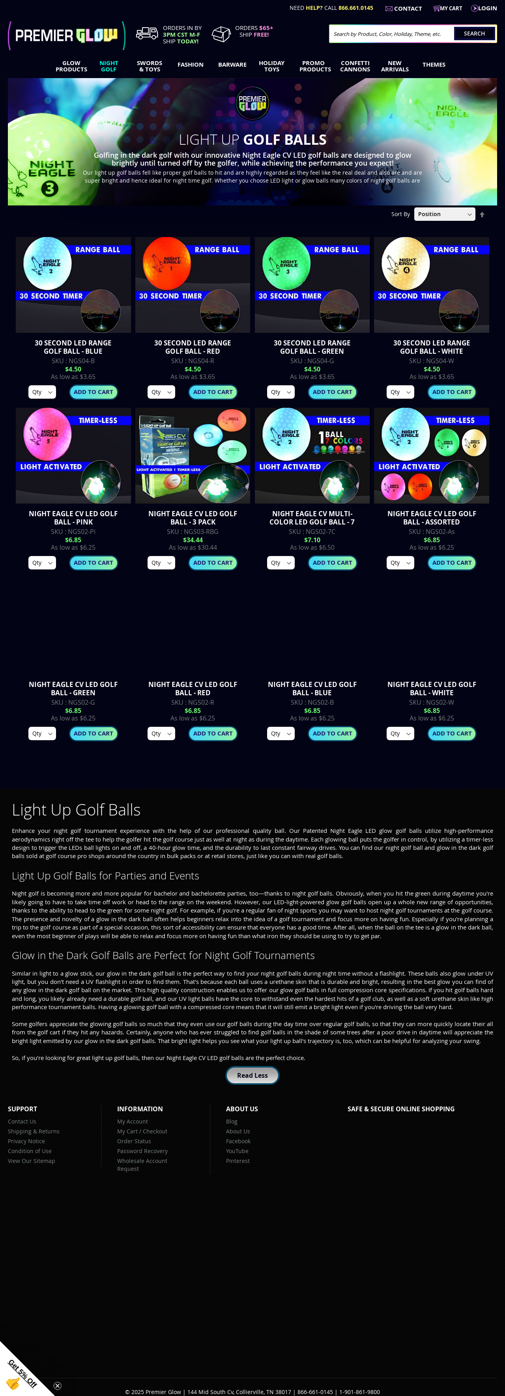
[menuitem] (69, 66)
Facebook (238, 1141)
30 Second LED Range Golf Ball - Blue (73, 347)
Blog (232, 1121)
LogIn (487, 8)
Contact (408, 8)
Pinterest (238, 1161)
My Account (132, 1121)
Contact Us (22, 1121)
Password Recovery (142, 1151)
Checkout (155, 1131)
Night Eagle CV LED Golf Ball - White (431, 688)
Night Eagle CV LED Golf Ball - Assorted (431, 517)
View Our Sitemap (31, 1161)
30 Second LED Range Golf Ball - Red (192, 347)
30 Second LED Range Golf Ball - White (431, 347)
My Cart (127, 1131)
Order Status (134, 1141)
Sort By (400, 214)
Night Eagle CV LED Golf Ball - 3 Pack (192, 517)
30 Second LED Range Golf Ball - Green (312, 347)
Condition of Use (30, 1151)
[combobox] (413, 33)
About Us (238, 1131)
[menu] (252, 67)
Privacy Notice (26, 1141)
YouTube (237, 1151)
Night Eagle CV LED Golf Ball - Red (192, 688)
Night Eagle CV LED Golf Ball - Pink (73, 517)
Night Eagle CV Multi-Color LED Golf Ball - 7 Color (312, 522)
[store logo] (66, 35)
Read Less (252, 1075)
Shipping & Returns (34, 1131)
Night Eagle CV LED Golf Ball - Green (73, 688)
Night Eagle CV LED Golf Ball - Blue (312, 688)
